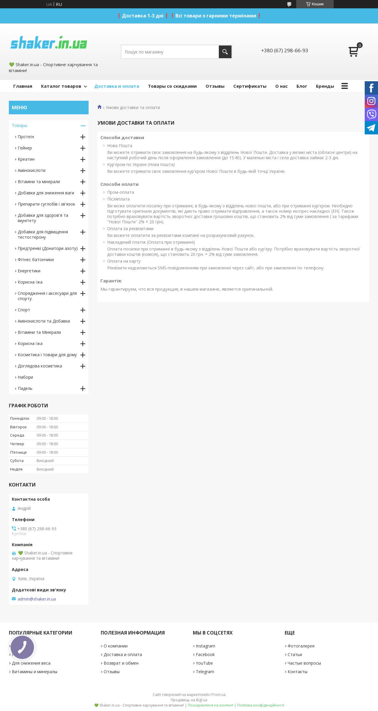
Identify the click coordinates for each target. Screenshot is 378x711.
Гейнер (25, 148)
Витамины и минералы (34, 671)
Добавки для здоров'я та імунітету (43, 217)
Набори (25, 377)
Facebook (205, 654)
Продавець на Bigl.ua (189, 699)
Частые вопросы (304, 663)
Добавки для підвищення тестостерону (43, 234)
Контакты (297, 671)
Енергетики (29, 271)
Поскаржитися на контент (210, 705)
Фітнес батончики (36, 259)
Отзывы (215, 86)
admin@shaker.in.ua (37, 599)
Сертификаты (249, 86)
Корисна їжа (30, 282)
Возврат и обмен (121, 663)
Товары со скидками (172, 86)
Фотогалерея (301, 646)
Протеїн (26, 136)
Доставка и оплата (116, 86)
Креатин (26, 159)
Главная (22, 86)
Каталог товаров (61, 86)
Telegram (205, 671)
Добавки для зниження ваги (46, 193)
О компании (116, 646)
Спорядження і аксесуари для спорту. (47, 295)
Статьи (295, 654)
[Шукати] (225, 51)
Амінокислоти (31, 170)
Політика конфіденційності (260, 705)
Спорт (24, 310)
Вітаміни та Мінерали (39, 332)
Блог (301, 86)
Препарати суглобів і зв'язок (46, 204)
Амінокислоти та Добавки (44, 321)
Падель (25, 388)
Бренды (325, 86)
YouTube (204, 663)
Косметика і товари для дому (47, 354)
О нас (281, 86)
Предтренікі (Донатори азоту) (48, 248)
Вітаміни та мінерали (39, 181)
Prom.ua (218, 694)
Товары (19, 125)
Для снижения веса (31, 663)
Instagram (205, 646)
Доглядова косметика (40, 366)
